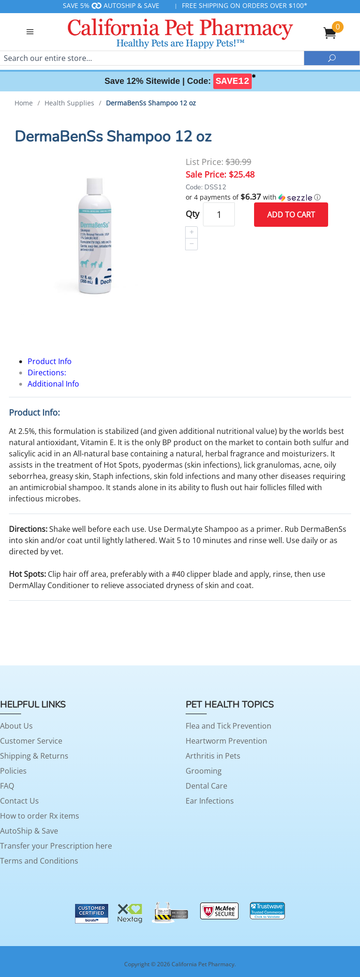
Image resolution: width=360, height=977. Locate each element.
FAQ (7, 786)
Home (24, 102)
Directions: (47, 372)
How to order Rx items (39, 816)
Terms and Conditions (39, 861)
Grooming (204, 771)
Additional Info (53, 384)
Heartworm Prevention (226, 741)
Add (291, 214)
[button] (265, 196)
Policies (13, 771)
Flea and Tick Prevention (228, 726)
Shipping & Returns (34, 756)
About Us (16, 726)
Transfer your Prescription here (56, 846)
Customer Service (31, 741)
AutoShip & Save (29, 831)
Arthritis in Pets (213, 756)
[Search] (152, 58)
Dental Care (206, 786)
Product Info (50, 361)
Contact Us (19, 801)
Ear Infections (210, 801)
